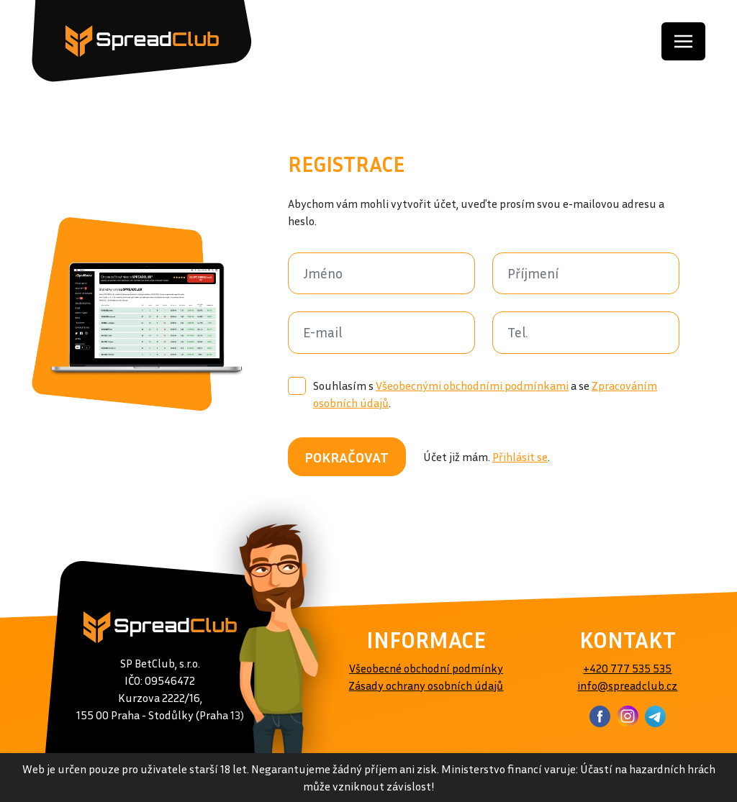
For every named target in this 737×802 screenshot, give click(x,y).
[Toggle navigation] (683, 41)
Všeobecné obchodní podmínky (426, 668)
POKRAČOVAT (346, 456)
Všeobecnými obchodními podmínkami (472, 385)
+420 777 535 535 (627, 668)
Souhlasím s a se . (472, 393)
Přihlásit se (520, 457)
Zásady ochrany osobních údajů (425, 685)
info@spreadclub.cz (627, 685)
